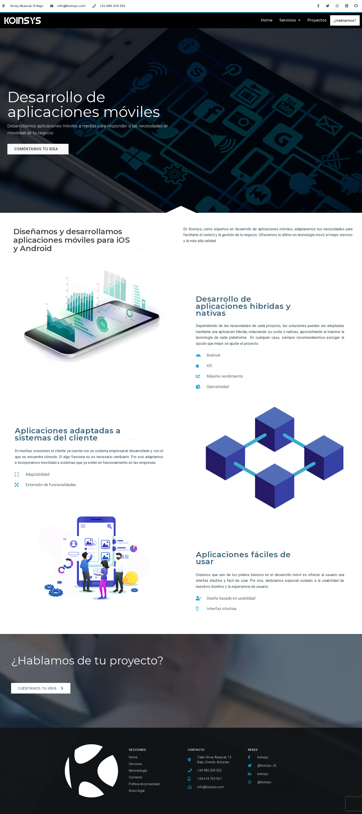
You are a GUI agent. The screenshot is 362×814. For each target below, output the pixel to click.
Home (266, 20)
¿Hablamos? (345, 20)
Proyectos (317, 20)
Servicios (289, 20)
